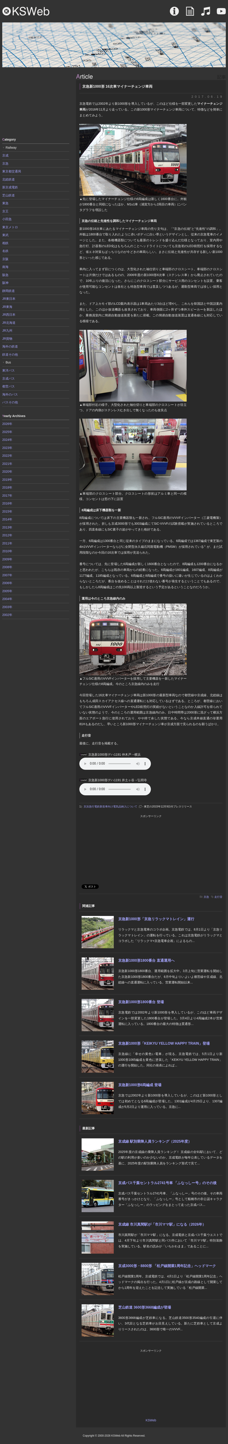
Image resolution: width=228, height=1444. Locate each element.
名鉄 (5, 251)
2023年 (7, 448)
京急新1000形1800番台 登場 (141, 1002)
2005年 (7, 591)
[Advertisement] (35, 102)
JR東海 (7, 307)
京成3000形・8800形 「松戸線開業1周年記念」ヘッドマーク (167, 1266)
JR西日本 (8, 314)
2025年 (7, 432)
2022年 (7, 455)
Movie (221, 13)
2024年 (7, 439)
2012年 (7, 535)
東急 (5, 203)
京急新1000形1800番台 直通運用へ (146, 960)
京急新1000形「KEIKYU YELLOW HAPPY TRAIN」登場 (164, 1043)
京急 (206, 896)
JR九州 (7, 330)
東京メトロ (10, 227)
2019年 (7, 479)
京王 (5, 211)
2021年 (7, 463)
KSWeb (26, 11)
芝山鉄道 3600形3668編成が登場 (144, 1307)
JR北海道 (8, 322)
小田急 (7, 219)
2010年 (7, 551)
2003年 (7, 607)
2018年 (7, 487)
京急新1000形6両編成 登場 (139, 1085)
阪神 (5, 283)
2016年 (7, 503)
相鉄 (5, 243)
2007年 (7, 575)
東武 (5, 235)
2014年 (7, 519)
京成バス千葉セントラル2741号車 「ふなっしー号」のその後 (167, 1183)
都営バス (8, 386)
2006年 (7, 583)
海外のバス (10, 394)
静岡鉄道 (8, 291)
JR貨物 (7, 338)
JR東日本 (8, 298)
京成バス (8, 378)
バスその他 (10, 402)
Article (190, 13)
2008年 (7, 567)
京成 (5, 155)
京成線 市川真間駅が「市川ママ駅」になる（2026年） (162, 1224)
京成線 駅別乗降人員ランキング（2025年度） (155, 1141)
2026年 (7, 424)
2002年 (7, 615)
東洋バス (8, 370)
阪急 (5, 275)
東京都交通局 (11, 171)
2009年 (7, 559)
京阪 (5, 259)
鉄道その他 (10, 354)
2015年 (7, 511)
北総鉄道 (8, 179)
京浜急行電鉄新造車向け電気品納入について (110, 806)
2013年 (7, 527)
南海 (5, 267)
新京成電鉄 (10, 187)
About (174, 13)
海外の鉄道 (10, 346)
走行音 (218, 896)
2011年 (7, 543)
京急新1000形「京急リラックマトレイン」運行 (156, 919)
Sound (205, 13)
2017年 (7, 495)
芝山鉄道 (8, 195)
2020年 (7, 471)
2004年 (7, 599)
